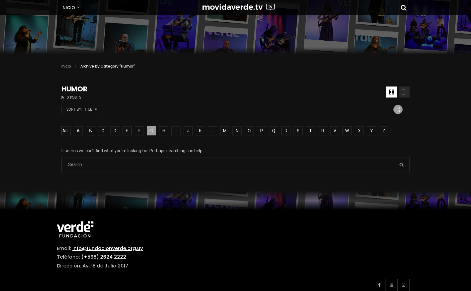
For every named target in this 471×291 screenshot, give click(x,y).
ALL (66, 130)
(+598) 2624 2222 (103, 256)
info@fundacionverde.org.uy (107, 248)
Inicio (68, 8)
